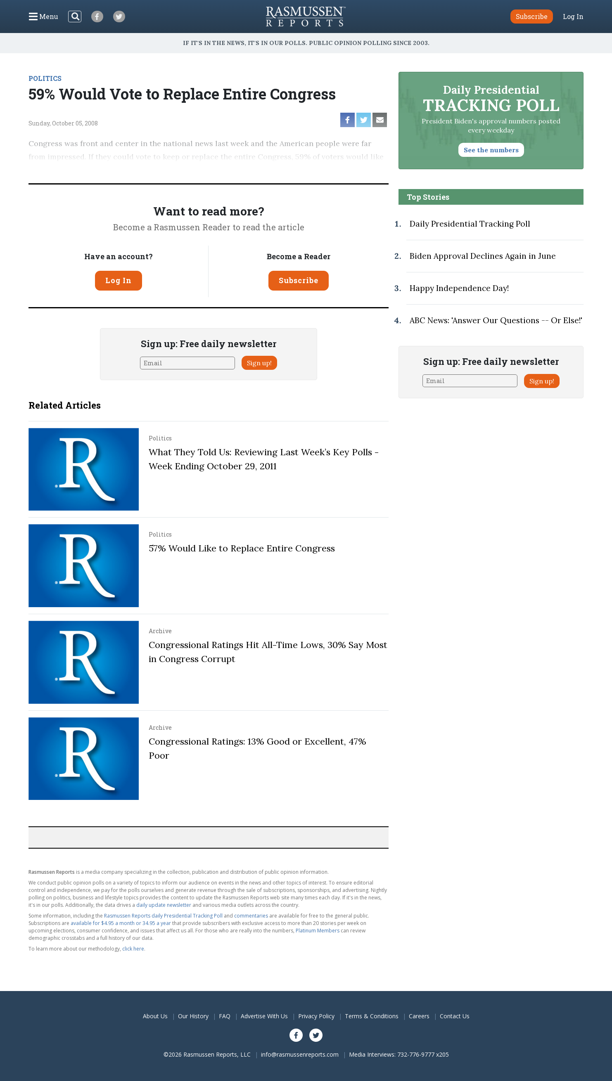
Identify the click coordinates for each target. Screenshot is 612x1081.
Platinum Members (317, 930)
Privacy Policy (316, 1016)
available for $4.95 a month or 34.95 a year (121, 923)
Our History (193, 1016)
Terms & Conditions (372, 1016)
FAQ (224, 1016)
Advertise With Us (264, 1016)
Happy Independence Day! (459, 288)
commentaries (251, 915)
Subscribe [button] (532, 16)
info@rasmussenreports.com (300, 1054)
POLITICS (45, 78)
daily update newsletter (163, 904)
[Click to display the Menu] (43, 16)
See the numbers (491, 150)
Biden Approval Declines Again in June (483, 256)
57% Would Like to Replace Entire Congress (242, 548)
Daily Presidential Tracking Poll (470, 224)
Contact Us (455, 1016)
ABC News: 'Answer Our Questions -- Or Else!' (496, 320)
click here (133, 948)
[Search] (74, 16)
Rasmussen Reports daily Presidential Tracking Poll (163, 915)
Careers (419, 1016)
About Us (155, 1016)
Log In (573, 16)
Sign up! (259, 363)
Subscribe (298, 280)
